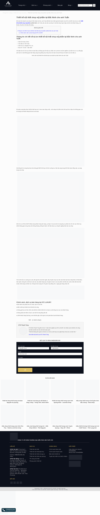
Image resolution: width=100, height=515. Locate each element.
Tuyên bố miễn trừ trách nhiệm (58, 456)
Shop (10, 13)
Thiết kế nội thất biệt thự (37, 451)
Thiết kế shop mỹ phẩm (20, 13)
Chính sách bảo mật (55, 449)
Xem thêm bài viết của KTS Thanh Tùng (39, 334)
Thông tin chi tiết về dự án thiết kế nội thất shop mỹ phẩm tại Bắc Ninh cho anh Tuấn (37, 30)
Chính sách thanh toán (55, 451)
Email (19, 352)
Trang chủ (21, 5)
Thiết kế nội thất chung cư (37, 454)
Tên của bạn (21, 346)
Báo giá (60, 5)
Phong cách (47, 5)
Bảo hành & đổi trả (54, 454)
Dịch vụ (34, 5)
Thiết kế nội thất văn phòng (38, 456)
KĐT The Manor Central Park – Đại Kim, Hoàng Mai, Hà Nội (18, 451)
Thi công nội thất (34, 458)
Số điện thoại (54, 346)
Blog (69, 5)
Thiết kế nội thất (34, 449)
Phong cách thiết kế (35, 461)
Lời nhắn (20, 357)
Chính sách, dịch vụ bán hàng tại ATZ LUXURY (31, 32)
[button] (9, 510)
